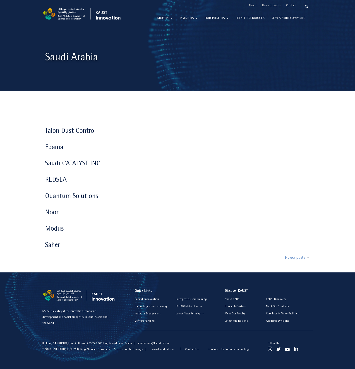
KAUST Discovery (276, 299)
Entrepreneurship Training (191, 299)
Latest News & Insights (190, 313)
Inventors (189, 18)
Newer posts (297, 258)
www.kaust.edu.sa (163, 349)
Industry (165, 18)
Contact (291, 5)
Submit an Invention (147, 299)
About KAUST (232, 299)
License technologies (250, 18)
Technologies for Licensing (151, 306)
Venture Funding (145, 321)
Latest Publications (236, 321)
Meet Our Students (277, 306)
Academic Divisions (277, 321)
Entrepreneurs (217, 18)
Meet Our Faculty (235, 313)
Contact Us (192, 349)
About (253, 5)
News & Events (271, 5)
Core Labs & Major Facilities (282, 313)
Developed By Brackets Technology (228, 349)
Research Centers (235, 306)
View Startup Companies (288, 18)
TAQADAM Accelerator (189, 306)
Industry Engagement (148, 313)
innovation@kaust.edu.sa (154, 343)
